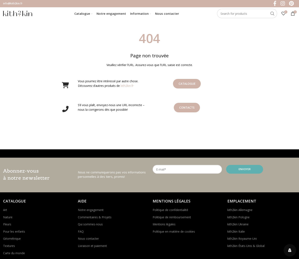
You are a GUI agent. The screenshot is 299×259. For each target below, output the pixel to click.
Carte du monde (14, 254)
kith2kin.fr (127, 87)
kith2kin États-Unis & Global (246, 247)
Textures (9, 247)
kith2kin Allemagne (239, 211)
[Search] (247, 14)
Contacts (187, 108)
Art (5, 211)
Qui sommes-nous (90, 225)
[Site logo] (17, 14)
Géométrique (12, 240)
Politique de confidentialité (170, 211)
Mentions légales (164, 225)
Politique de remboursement (172, 218)
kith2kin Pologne (238, 218)
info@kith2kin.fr (12, 3)
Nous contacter (88, 240)
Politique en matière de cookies (174, 232)
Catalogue (187, 85)
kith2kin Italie (236, 232)
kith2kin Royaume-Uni (242, 240)
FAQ (81, 232)
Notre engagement (91, 211)
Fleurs (7, 225)
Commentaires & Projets (95, 218)
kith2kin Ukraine (238, 225)
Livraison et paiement (92, 247)
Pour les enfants (14, 232)
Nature (7, 218)
